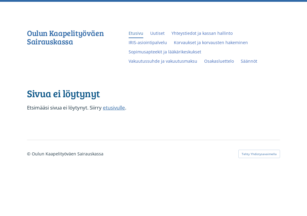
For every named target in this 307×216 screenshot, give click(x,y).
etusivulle (114, 107)
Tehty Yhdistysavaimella (259, 154)
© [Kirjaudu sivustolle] (29, 154)
